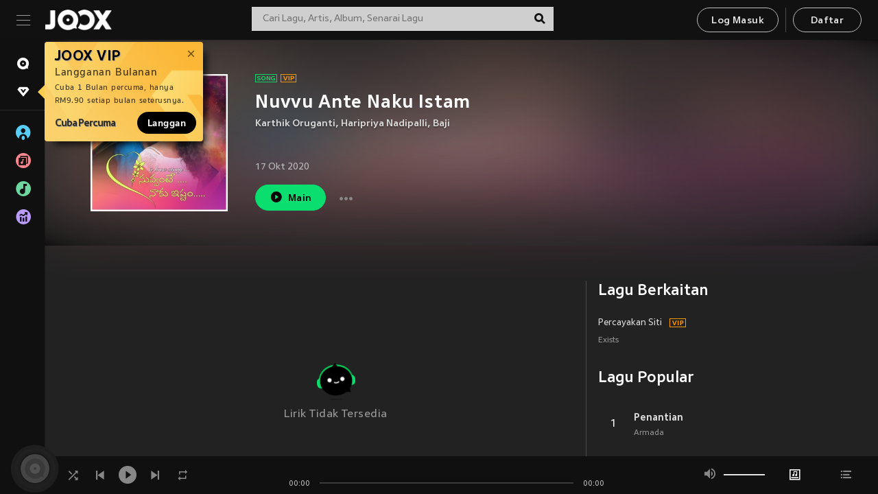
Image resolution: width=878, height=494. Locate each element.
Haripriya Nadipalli (384, 124)
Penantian (658, 417)
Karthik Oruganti (295, 124)
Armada (649, 433)
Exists (608, 340)
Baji (441, 124)
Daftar (827, 21)
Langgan (166, 122)
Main (290, 197)
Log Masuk (737, 21)
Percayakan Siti (630, 323)
